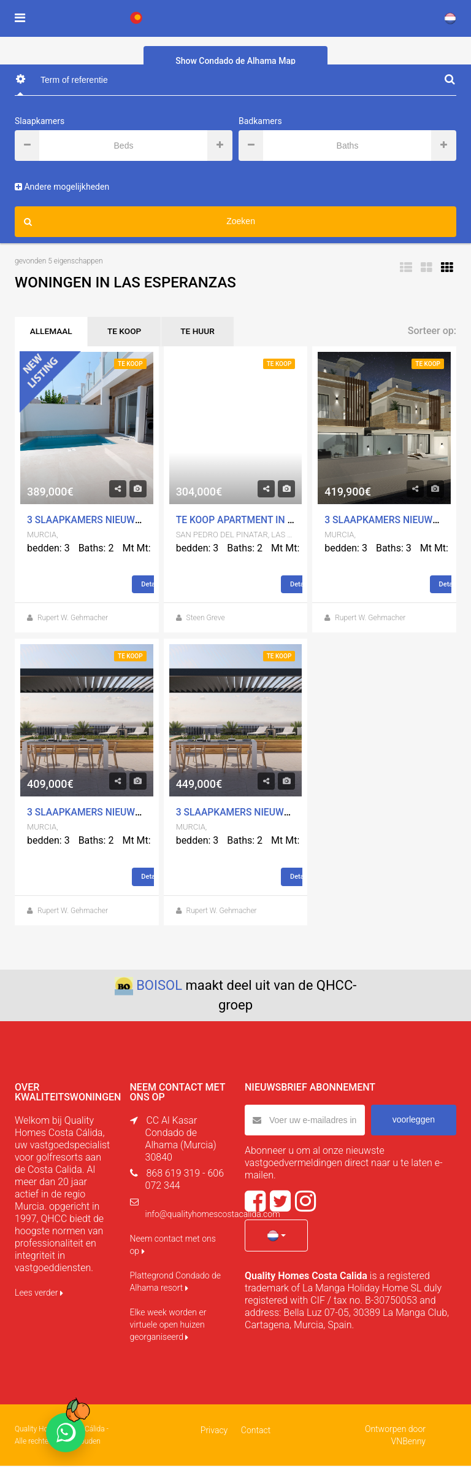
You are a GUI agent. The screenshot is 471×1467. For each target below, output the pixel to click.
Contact (255, 1431)
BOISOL (159, 986)
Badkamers (260, 121)
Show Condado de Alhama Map (235, 61)
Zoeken (139, 222)
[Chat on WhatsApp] (65, 1432)
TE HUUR (207, 332)
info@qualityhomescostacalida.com (212, 1215)
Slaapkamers (39, 121)
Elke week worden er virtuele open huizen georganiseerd (168, 1326)
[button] (276, 1237)
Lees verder (39, 1294)
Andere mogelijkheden (62, 187)
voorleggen (413, 1121)
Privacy (214, 1431)
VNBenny (408, 1442)
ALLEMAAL (53, 332)
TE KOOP (130, 332)
